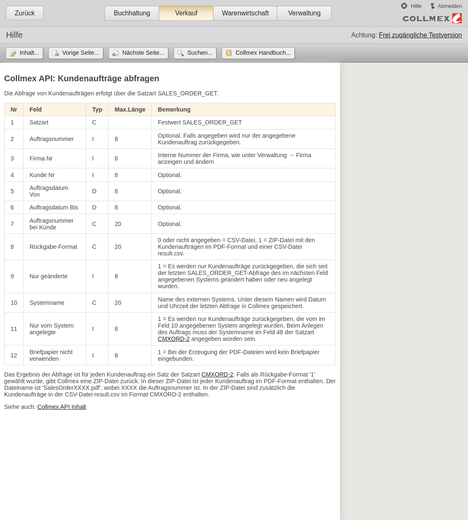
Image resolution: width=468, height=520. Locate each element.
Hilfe (416, 6)
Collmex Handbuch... (263, 52)
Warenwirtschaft (245, 13)
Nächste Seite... (143, 52)
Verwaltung (304, 13)
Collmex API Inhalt (61, 406)
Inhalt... (29, 52)
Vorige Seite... (80, 52)
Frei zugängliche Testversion (420, 35)
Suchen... (200, 52)
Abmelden (450, 6)
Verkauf (186, 13)
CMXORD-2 (174, 338)
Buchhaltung (132, 13)
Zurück (24, 13)
